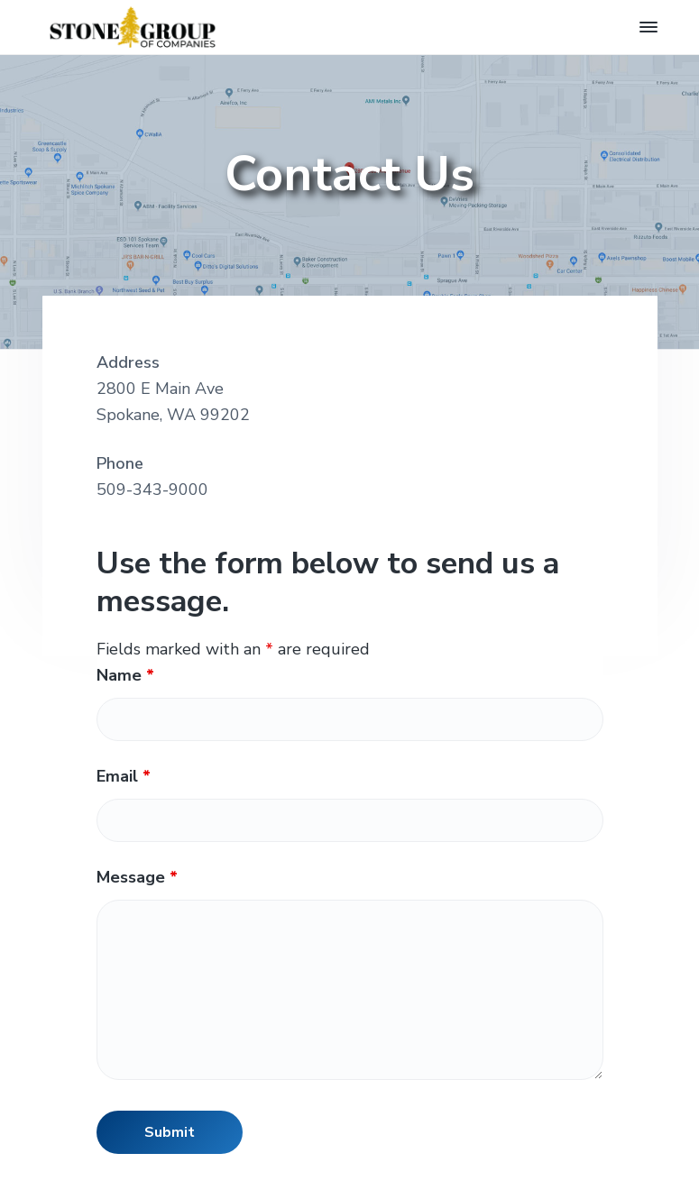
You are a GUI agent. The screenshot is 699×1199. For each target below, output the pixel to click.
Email (124, 776)
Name (125, 675)
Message (137, 877)
